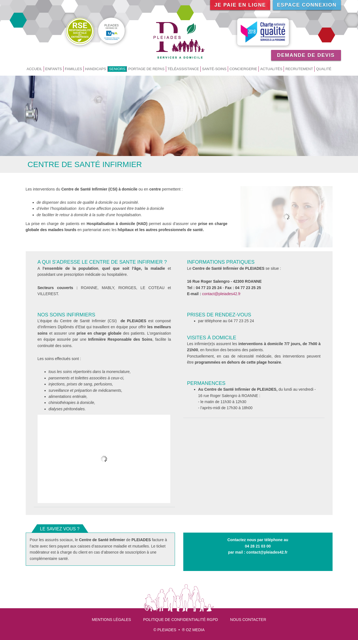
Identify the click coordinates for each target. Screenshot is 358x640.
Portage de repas (146, 69)
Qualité (323, 69)
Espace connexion (307, 5)
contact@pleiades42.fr (221, 294)
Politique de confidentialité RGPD (180, 619)
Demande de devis (306, 55)
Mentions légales (111, 619)
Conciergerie (243, 69)
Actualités (271, 69)
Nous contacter (248, 619)
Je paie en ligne (240, 5)
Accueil (34, 69)
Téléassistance (183, 69)
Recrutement (299, 69)
